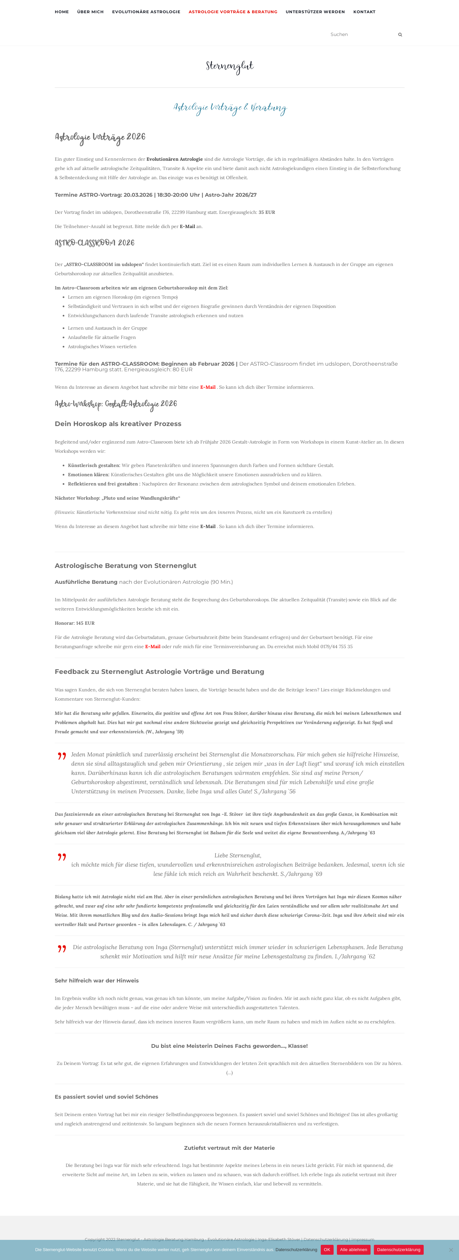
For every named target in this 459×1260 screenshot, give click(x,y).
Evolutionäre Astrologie (146, 11)
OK (327, 1249)
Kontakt (364, 11)
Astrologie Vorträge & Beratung (233, 11)
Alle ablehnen (353, 1249)
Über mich (90, 11)
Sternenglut (229, 68)
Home (62, 11)
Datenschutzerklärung (296, 1249)
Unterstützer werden (315, 11)
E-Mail (152, 646)
